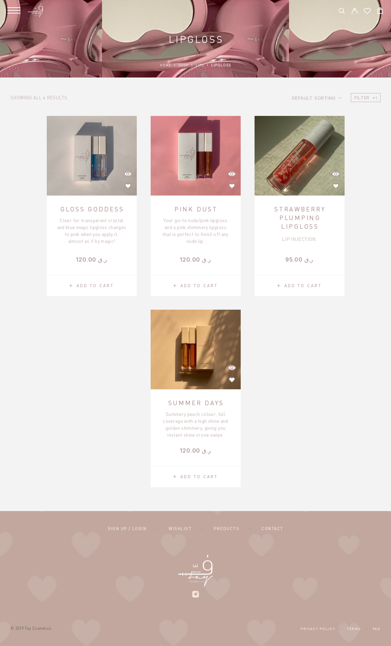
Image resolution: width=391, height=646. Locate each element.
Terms (354, 629)
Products (226, 528)
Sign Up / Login (127, 528)
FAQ (377, 629)
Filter (365, 97)
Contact (272, 528)
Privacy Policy (318, 629)
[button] (92, 285)
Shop (183, 65)
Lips (200, 65)
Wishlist (180, 528)
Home (165, 65)
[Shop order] (317, 97)
